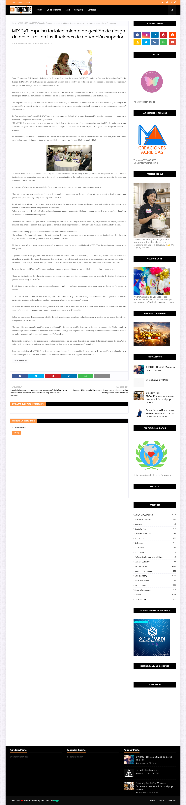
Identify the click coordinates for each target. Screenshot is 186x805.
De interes (155, 543)
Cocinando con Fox (155, 533)
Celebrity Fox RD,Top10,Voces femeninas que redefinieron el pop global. (160, 397)
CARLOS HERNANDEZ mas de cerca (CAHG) (160, 368)
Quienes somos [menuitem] (54, 9)
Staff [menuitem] (68, 9)
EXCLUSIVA (155, 552)
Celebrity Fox (155, 529)
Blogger (56, 800)
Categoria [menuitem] (78, 9)
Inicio (14, 23)
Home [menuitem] (39, 9)
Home (12, 2)
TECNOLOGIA (155, 599)
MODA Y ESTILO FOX (155, 571)
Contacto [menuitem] (91, 9)
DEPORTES (155, 538)
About (19, 2)
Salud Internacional (155, 590)
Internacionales (155, 566)
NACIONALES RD (24, 23)
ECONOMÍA (155, 547)
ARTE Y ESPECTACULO (155, 515)
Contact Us (171, 800)
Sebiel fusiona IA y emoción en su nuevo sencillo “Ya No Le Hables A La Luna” (160, 413)
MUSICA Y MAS (155, 576)
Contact (28, 2)
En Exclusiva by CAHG (157, 379)
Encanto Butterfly (155, 561)
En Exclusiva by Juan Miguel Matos (155, 557)
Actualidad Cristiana (155, 519)
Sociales (155, 594)
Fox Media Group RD (22, 43)
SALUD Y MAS (155, 585)
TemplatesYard (32, 800)
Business (155, 524)
